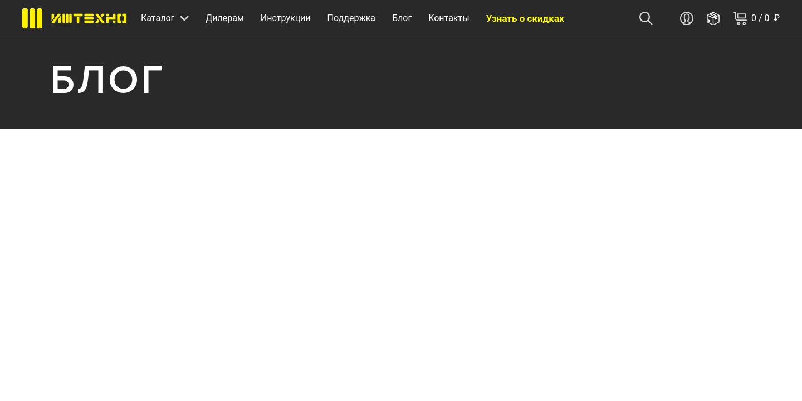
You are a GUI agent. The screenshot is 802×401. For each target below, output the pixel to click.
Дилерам (225, 18)
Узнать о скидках (525, 18)
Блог (402, 18)
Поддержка (351, 18)
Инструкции (286, 18)
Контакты (448, 18)
